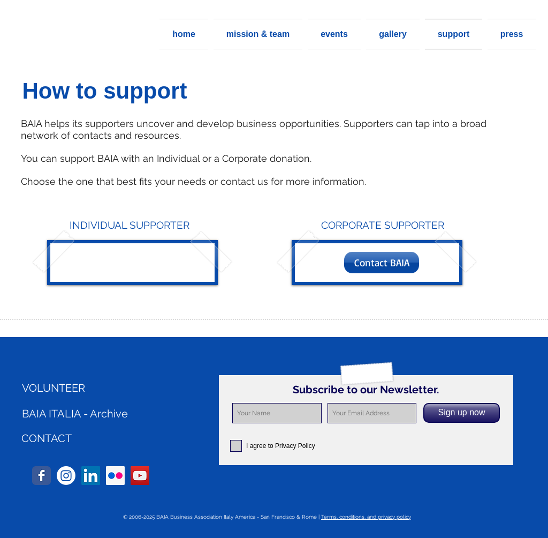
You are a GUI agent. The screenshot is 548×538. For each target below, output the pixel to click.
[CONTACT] (46, 438)
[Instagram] (66, 475)
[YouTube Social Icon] (140, 475)
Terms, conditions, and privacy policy (366, 517)
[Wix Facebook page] (41, 475)
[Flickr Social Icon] (115, 475)
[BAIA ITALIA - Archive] (82, 413)
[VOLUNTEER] (82, 388)
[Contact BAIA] (381, 262)
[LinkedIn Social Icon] (90, 475)
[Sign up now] (461, 413)
